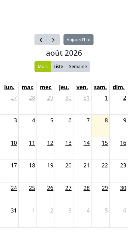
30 (68, 97)
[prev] (40, 39)
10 (14, 143)
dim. (119, 87)
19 (50, 165)
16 (123, 143)
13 (68, 143)
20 (68, 165)
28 (32, 97)
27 (14, 97)
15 (105, 143)
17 (14, 165)
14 (87, 143)
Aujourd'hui (78, 40)
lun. (9, 87)
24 (14, 188)
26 (50, 188)
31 (87, 97)
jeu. (64, 87)
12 (50, 143)
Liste (58, 66)
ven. (82, 87)
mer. (46, 87)
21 (87, 165)
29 (50, 97)
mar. (27, 87)
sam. (100, 87)
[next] (53, 39)
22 (105, 165)
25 (32, 188)
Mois (43, 66)
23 (123, 165)
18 (32, 165)
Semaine (78, 66)
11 (32, 143)
